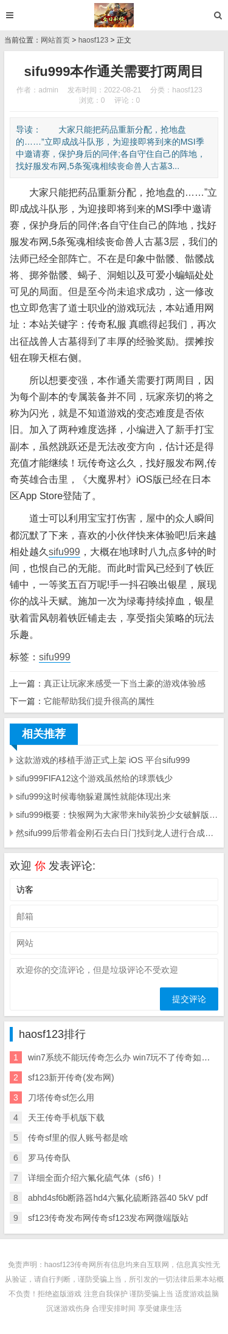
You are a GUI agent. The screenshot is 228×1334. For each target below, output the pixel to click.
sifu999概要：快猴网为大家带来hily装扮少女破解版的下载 (117, 815)
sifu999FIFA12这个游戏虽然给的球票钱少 (94, 778)
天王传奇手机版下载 (66, 1117)
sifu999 (64, 552)
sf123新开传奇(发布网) (71, 1077)
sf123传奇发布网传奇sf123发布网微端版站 (108, 1218)
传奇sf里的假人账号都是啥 (78, 1137)
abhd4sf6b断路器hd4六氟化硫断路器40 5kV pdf (118, 1198)
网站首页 (55, 40)
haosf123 (93, 40)
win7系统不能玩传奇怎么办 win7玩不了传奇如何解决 (127, 1057)
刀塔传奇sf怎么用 (61, 1097)
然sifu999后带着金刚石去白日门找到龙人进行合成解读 (117, 833)
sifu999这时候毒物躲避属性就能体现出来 (93, 796)
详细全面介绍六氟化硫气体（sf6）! (94, 1178)
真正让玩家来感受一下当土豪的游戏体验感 (125, 683)
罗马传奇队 (49, 1158)
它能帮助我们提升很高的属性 (99, 701)
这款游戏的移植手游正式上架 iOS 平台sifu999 (103, 760)
